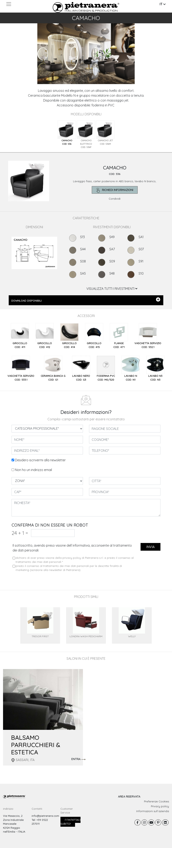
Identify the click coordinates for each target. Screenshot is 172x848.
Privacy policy (160, 806)
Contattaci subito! (70, 822)
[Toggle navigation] (8, 4)
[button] (13, 48)
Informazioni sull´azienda (152, 811)
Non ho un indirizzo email (33, 470)
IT (163, 4)
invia (150, 547)
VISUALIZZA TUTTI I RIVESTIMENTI (111, 289)
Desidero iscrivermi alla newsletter (40, 460)
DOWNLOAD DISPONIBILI (85, 299)
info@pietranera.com (45, 815)
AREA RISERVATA (129, 796)
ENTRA (78, 759)
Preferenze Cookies (156, 801)
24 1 (20, 533)
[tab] (67, 133)
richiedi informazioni (114, 190)
